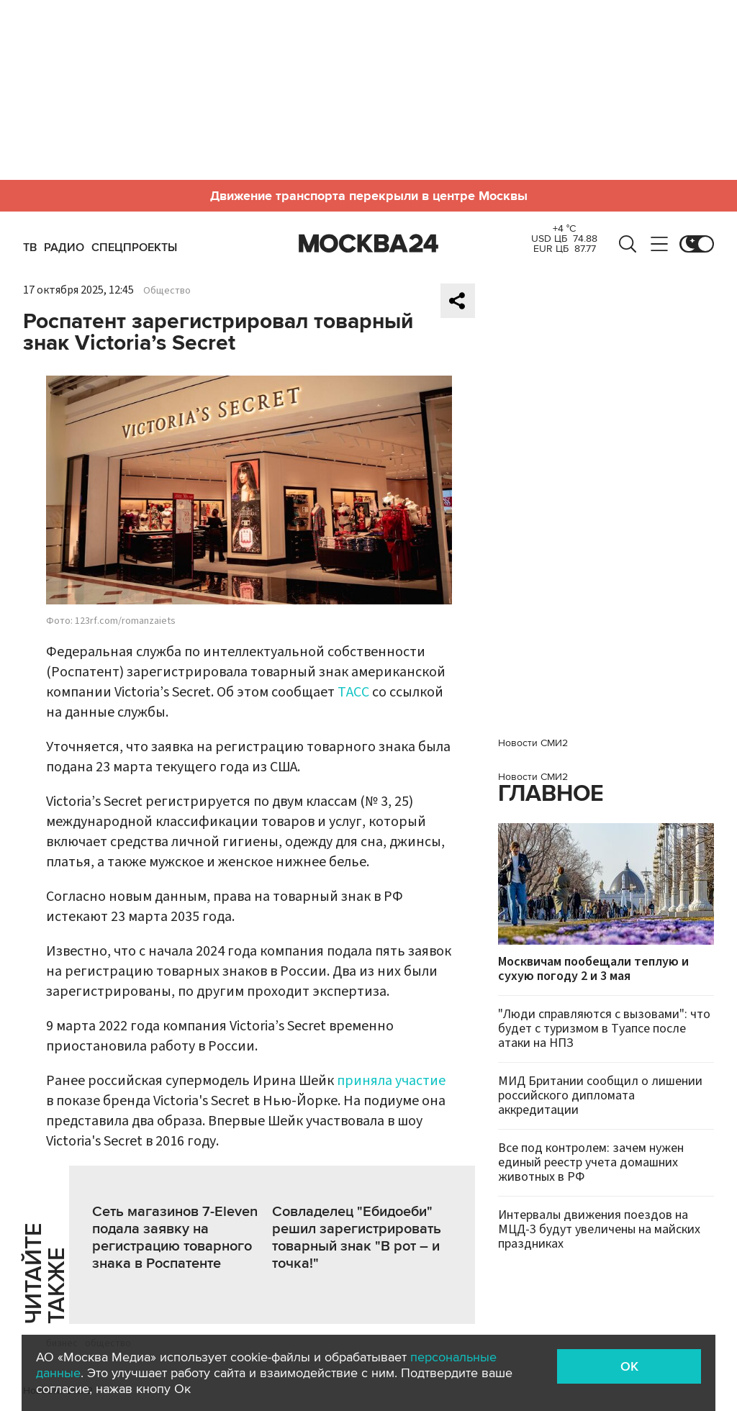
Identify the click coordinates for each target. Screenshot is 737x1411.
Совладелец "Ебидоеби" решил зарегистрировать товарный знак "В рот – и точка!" (356, 1237)
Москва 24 (368, 244)
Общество (167, 290)
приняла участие (391, 1081)
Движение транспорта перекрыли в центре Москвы (369, 196)
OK (629, 1366)
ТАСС (353, 692)
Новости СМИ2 (533, 743)
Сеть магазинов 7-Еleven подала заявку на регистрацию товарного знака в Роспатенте (175, 1237)
